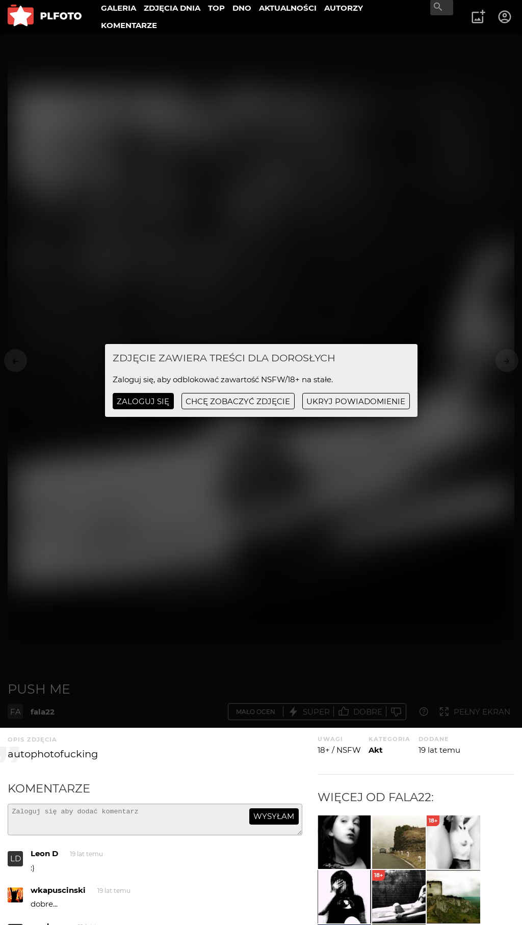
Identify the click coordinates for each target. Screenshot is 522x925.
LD (15, 863)
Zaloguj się (143, 401)
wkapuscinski (58, 895)
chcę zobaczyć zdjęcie (238, 401)
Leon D (44, 858)
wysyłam (273, 816)
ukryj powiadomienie (355, 401)
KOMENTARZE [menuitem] (129, 25)
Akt (376, 750)
